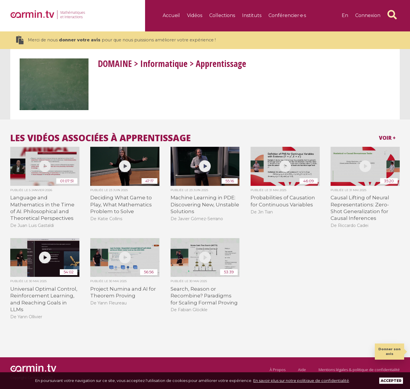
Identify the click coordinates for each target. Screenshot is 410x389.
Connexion (367, 15)
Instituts (251, 15)
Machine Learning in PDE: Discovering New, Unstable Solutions (205, 204)
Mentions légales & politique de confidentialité (359, 369)
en (345, 15)
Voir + (387, 137)
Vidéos (194, 15)
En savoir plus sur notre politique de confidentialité (301, 380)
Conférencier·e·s (287, 15)
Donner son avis (389, 351)
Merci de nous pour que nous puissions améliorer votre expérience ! (116, 40)
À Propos (277, 369)
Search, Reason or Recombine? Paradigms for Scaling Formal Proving (204, 296)
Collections (222, 15)
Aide (302, 369)
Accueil (171, 15)
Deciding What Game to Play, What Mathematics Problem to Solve (121, 204)
